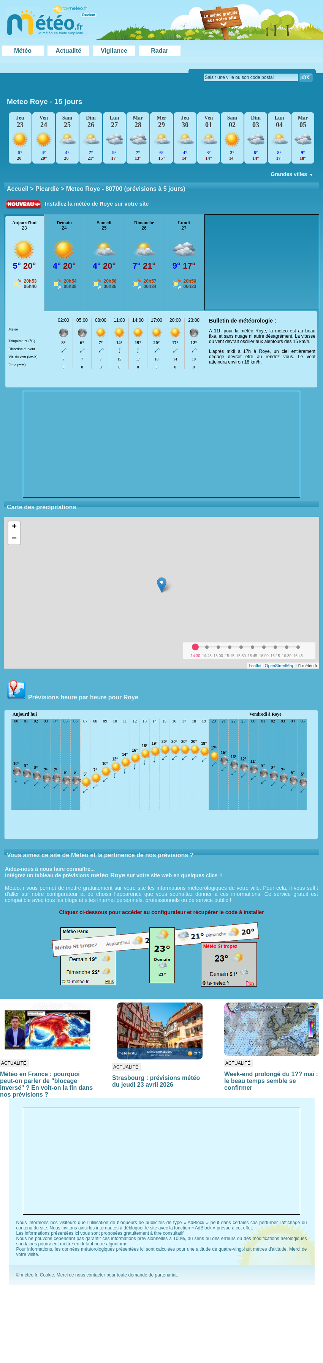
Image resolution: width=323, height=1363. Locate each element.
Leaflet (255, 665)
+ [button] (14, 527)
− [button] (14, 539)
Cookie (47, 1275)
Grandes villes (292, 176)
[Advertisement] (161, 444)
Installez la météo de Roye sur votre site (97, 204)
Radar (159, 50)
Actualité (68, 50)
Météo (23, 50)
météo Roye (108, 875)
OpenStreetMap (279, 665)
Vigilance (114, 50)
